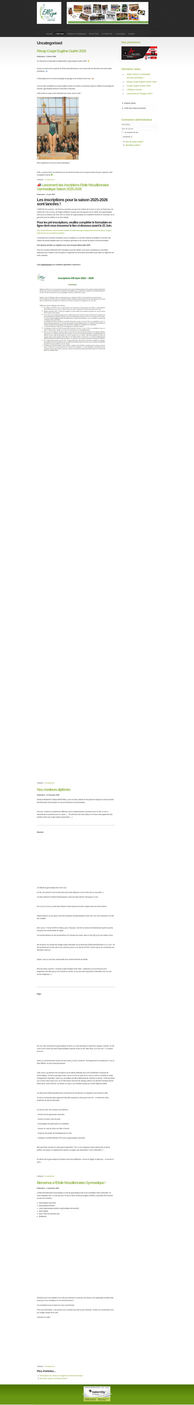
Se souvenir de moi (131, 132)
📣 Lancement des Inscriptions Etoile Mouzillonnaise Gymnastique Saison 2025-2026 (73, 187)
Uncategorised (49, 179)
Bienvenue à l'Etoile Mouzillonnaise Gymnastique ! (71, 1183)
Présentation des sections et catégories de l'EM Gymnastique (61, 1376)
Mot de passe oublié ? (134, 142)
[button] (125, 53)
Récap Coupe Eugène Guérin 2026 (61, 51)
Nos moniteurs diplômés (53, 790)
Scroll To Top (154, 1401)
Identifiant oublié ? (133, 145)
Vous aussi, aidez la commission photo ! (54, 1378)
